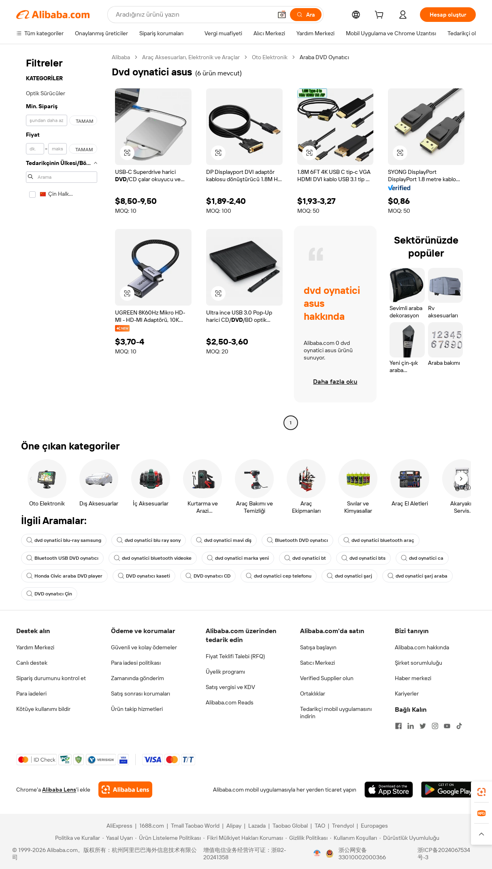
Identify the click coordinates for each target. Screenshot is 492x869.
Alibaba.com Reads (229, 702)
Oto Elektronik (270, 57)
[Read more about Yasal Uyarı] (117, 837)
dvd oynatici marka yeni (238, 558)
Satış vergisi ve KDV (230, 687)
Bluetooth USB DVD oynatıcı (62, 558)
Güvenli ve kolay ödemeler (144, 647)
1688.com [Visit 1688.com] (151, 825)
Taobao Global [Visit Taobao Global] (290, 825)
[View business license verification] (317, 854)
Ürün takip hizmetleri (137, 709)
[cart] (381, 16)
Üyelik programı (225, 671)
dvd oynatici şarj (349, 576)
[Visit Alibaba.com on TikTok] (459, 726)
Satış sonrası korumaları (140, 693)
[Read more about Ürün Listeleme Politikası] (168, 837)
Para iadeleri (31, 693)
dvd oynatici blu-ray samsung (63, 540)
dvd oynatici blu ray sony (149, 540)
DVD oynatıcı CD (207, 576)
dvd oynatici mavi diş (223, 540)
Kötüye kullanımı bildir (43, 709)
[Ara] (306, 14)
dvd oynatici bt (305, 558)
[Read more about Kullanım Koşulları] (353, 837)
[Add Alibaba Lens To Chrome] (125, 789)
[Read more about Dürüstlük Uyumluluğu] (409, 837)
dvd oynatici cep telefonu (278, 576)
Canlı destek (31, 662)
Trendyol (343, 825)
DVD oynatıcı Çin (49, 594)
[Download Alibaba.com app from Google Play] (448, 789)
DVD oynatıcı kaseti (144, 576)
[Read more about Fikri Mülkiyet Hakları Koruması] (243, 837)
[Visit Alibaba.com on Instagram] (435, 726)
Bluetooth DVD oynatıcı (297, 540)
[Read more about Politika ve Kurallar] (76, 837)
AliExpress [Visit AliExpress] (119, 825)
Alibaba (121, 57)
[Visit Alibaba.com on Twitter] (422, 726)
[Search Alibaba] (193, 14)
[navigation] (61, 241)
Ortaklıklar (312, 693)
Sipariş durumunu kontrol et (51, 678)
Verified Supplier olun (327, 678)
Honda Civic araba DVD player (64, 576)
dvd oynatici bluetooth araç (378, 540)
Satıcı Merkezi (317, 662)
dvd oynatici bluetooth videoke (153, 558)
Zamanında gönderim (137, 678)
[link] (481, 792)
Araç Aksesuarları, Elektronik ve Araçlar (191, 57)
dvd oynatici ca (422, 558)
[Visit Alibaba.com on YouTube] (447, 726)
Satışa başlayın (318, 647)
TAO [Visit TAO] (320, 825)
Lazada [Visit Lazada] (257, 825)
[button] (282, 14)
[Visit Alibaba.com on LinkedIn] (410, 726)
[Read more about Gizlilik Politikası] (306, 837)
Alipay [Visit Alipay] (233, 825)
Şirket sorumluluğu (418, 662)
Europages (374, 825)
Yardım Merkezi (35, 647)
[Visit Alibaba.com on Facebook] (398, 726)
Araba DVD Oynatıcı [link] (324, 57)
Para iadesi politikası (136, 662)
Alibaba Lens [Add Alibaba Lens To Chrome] (59, 789)
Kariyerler (407, 693)
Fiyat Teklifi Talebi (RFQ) (235, 656)
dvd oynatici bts (363, 558)
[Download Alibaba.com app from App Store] (388, 789)
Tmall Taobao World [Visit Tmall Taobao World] (195, 825)
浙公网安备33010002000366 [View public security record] (362, 853)
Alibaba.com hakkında (422, 647)
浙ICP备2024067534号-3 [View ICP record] (443, 853)
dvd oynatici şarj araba (417, 576)
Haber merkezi (413, 678)
